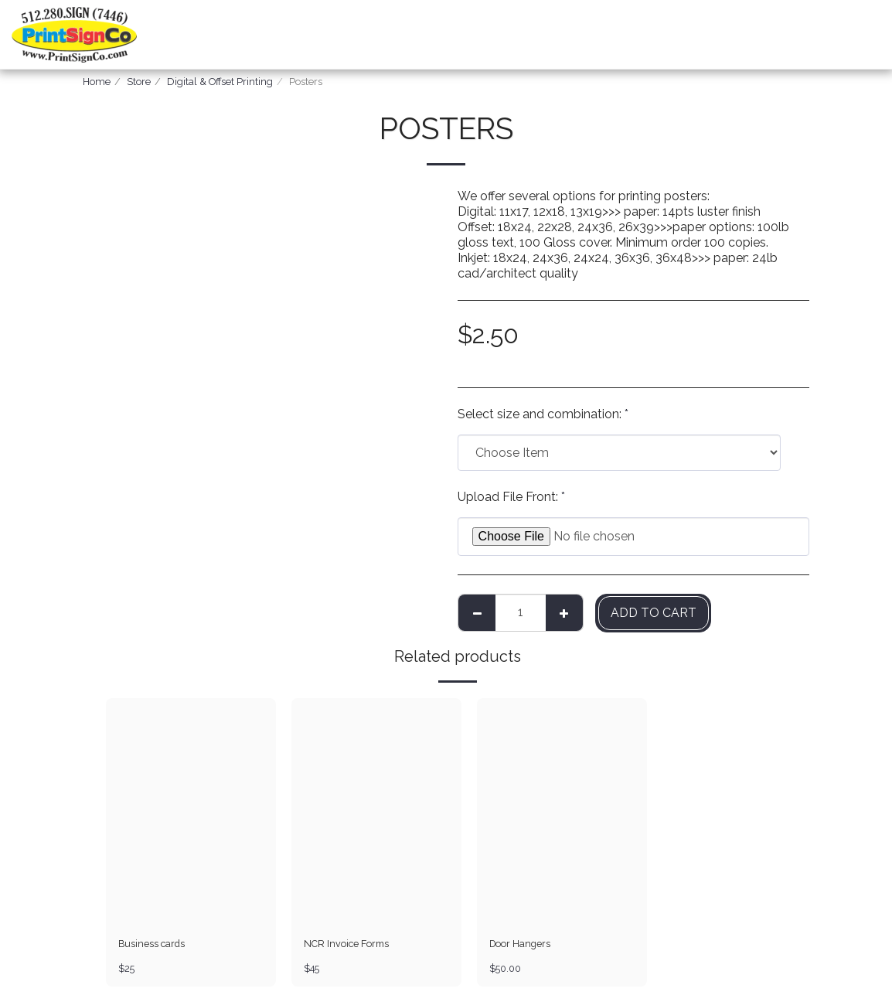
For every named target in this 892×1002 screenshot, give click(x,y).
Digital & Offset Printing (220, 81)
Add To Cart (653, 612)
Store (139, 81)
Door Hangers (521, 944)
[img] (191, 811)
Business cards (152, 944)
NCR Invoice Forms (347, 944)
